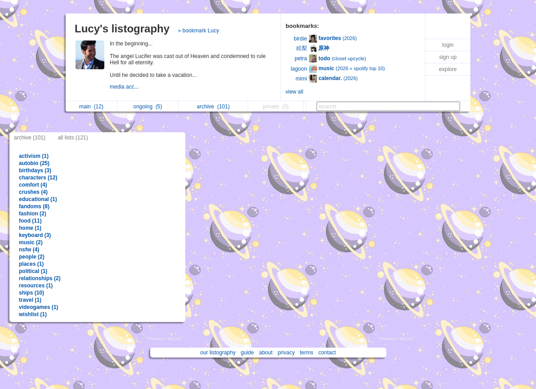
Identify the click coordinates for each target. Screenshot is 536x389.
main (91, 106)
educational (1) (38, 199)
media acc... (125, 87)
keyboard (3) (35, 235)
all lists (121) (73, 137)
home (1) (30, 228)
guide (247, 352)
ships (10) (31, 293)
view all (294, 92)
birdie (300, 39)
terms (306, 352)
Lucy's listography (122, 28)
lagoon (299, 69)
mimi (301, 79)
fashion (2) (32, 213)
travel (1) (30, 300)
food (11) (30, 221)
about (265, 352)
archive (213, 106)
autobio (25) (34, 163)
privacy (286, 352)
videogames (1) (38, 307)
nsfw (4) (29, 249)
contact (327, 352)
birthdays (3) (35, 170)
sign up (448, 57)
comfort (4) (33, 185)
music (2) (31, 242)
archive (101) (29, 137)
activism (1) (34, 156)
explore (447, 69)
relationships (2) (40, 278)
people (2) (32, 257)
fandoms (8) (34, 206)
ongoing (147, 106)
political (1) (33, 271)
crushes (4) (33, 192)
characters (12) (38, 177)
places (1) (31, 264)
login (447, 45)
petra (301, 58)
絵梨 (301, 48)
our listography (218, 352)
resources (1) (36, 285)
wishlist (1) (33, 314)
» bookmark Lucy (198, 30)
